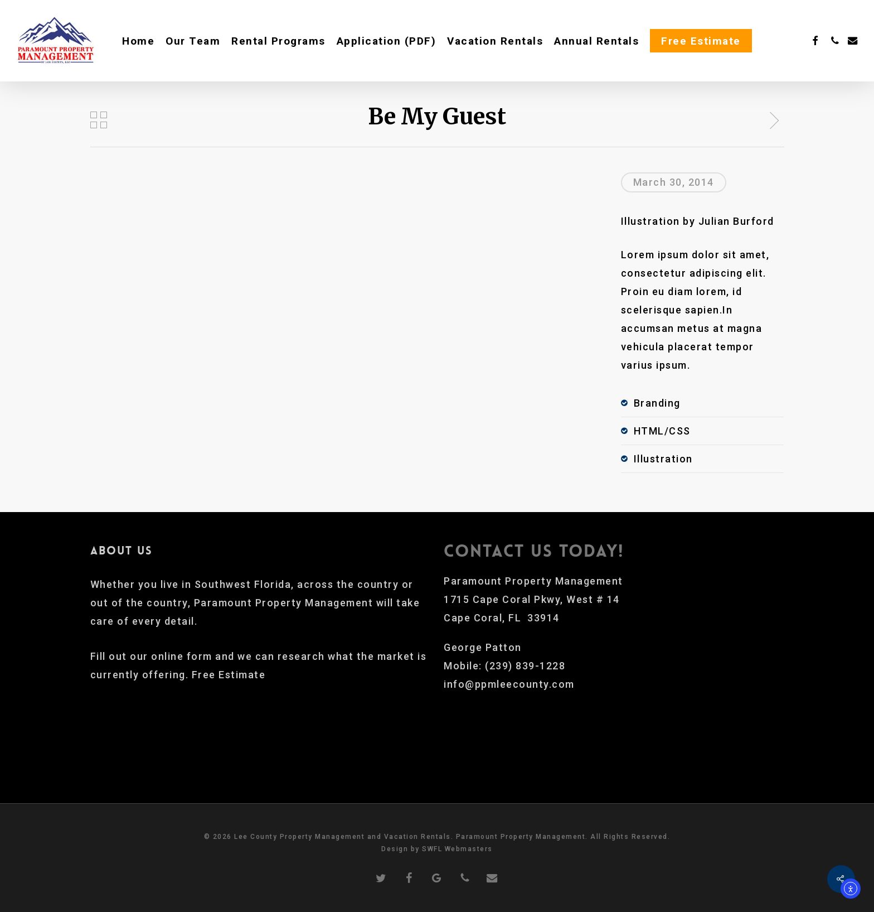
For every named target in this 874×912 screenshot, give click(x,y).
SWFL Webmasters (457, 849)
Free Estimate (229, 675)
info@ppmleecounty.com (509, 684)
